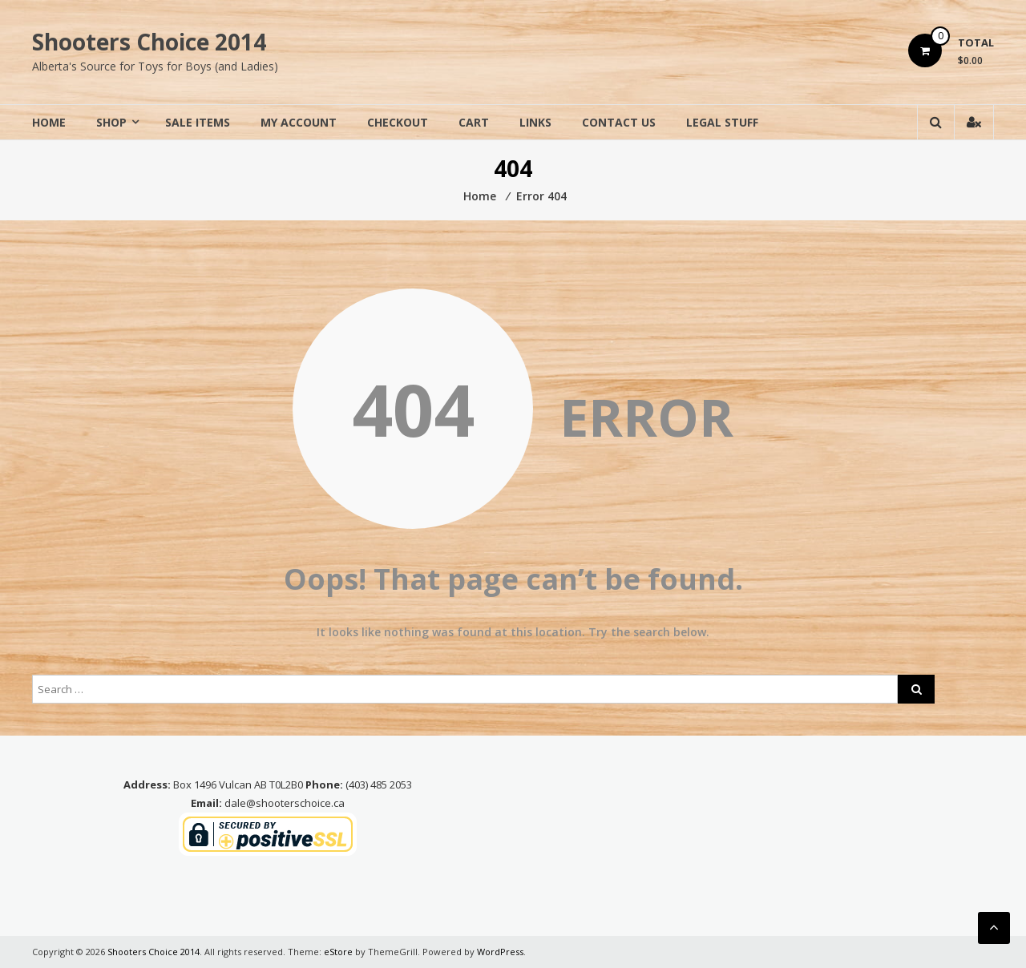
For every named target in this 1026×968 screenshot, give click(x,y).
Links (535, 122)
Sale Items (197, 122)
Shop (111, 122)
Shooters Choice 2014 (149, 41)
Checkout (397, 122)
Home (49, 122)
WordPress (500, 952)
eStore (338, 952)
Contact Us (619, 122)
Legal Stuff (722, 122)
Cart (473, 122)
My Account (299, 122)
